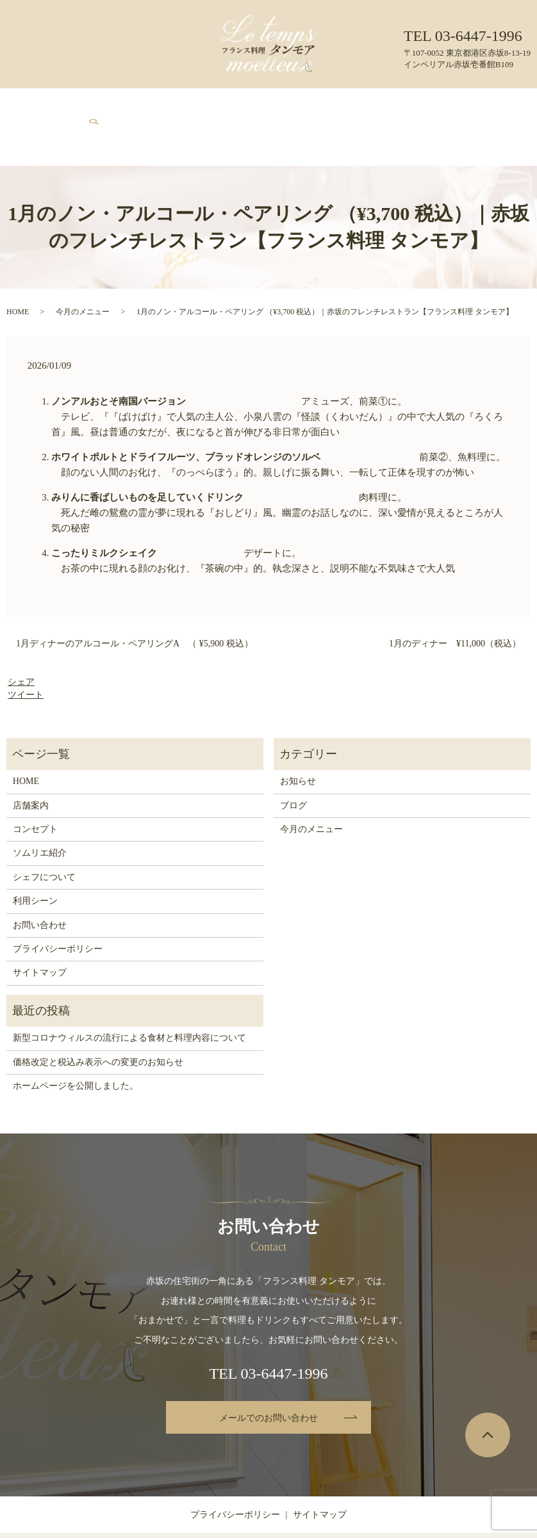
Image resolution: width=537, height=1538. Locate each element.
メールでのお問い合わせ (268, 1372)
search (481, 103)
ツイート (26, 649)
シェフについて (302, 103)
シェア (21, 637)
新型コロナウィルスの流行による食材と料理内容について (129, 992)
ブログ (391, 103)
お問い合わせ (432, 103)
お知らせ (298, 736)
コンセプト (138, 103)
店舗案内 (96, 103)
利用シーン (354, 103)
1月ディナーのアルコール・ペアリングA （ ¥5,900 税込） (134, 598)
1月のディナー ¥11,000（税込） (455, 598)
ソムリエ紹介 (246, 103)
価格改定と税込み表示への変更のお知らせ (98, 1016)
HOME (63, 103)
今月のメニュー (190, 103)
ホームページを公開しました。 (75, 1040)
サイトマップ (40, 928)
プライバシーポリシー (58, 903)
